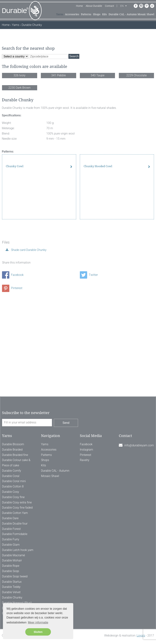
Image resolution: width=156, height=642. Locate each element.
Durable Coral (10, 476)
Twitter (89, 364)
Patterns (86, 14)
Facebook (13, 364)
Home (79, 6)
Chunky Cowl (14, 302)
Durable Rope (10, 565)
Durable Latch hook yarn (17, 550)
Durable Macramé (13, 555)
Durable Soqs (10, 571)
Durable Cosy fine (13, 497)
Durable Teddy (11, 587)
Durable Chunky (12, 597)
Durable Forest (11, 529)
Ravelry (84, 460)
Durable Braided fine (15, 455)
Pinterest (12, 377)
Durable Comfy (11, 470)
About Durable (94, 6)
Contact (109, 6)
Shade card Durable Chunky (28, 339)
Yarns (59, 14)
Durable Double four (14, 523)
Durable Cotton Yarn (15, 513)
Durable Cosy (10, 492)
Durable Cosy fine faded (17, 507)
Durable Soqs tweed (14, 576)
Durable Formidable (14, 534)
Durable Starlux (12, 581)
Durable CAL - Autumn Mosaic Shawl (131, 14)
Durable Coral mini (14, 481)
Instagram (86, 449)
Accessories (72, 14)
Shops (96, 14)
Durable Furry (10, 539)
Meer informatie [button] (38, 622)
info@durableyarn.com (139, 445)
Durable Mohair (12, 560)
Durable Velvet (11, 592)
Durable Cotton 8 (13, 486)
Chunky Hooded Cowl (98, 302)
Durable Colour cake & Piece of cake (16, 462)
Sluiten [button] (38, 631)
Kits (104, 14)
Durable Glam (11, 544)
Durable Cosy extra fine (17, 502)
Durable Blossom (13, 444)
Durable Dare (10, 518)
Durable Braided (12, 449)
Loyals (141, 635)
